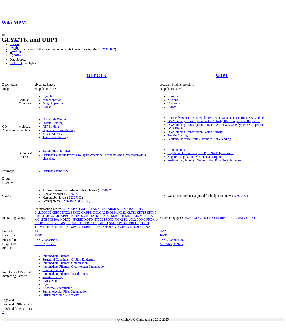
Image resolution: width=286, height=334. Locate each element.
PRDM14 (152, 219)
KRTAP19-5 (63, 216)
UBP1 (222, 75)
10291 (163, 235)
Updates (15, 54)
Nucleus (172, 100)
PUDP (38, 223)
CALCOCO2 (42, 212)
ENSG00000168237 (47, 239)
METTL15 (132, 216)
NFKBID (78, 219)
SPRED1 (133, 223)
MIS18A (53, 219)
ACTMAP (68, 209)
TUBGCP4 (76, 226)
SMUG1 (103, 223)
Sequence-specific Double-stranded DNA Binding (199, 139)
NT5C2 (98, 219)
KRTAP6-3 (93, 216)
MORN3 (65, 219)
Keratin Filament (53, 270)
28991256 (83, 201)
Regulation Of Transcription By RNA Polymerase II (200, 153)
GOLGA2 (99, 212)
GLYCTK (96, 75)
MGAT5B (40, 219)
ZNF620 (133, 226)
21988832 (108, 49)
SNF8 (112, 223)
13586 (38, 235)
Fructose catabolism (55, 171)
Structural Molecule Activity (60, 295)
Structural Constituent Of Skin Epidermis (68, 259)
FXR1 (189, 217)
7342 (163, 231)
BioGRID (16, 63)
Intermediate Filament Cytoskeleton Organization (73, 266)
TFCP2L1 (237, 217)
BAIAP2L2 (136, 209)
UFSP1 (97, 226)
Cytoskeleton (50, 280)
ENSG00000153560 (172, 239)
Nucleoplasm (175, 103)
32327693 (75, 197)
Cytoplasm (49, 96)
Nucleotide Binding (54, 119)
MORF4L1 (223, 217)
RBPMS (59, 223)
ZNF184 (249, 217)
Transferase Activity (55, 137)
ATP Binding (50, 126)
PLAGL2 (130, 219)
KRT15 (141, 212)
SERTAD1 (90, 223)
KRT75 (49, 216)
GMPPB (86, 212)
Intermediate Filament (56, 256)
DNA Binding (176, 128)
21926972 (72, 194)
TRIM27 (40, 226)
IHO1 (109, 212)
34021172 (240, 195)
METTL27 (146, 216)
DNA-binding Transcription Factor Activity (195, 132)
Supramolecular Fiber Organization (64, 291)
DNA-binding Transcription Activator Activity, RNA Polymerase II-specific (215, 124)
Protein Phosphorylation (57, 151)
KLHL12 (120, 212)
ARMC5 (113, 209)
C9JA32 (39, 244)
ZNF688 (145, 226)
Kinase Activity (52, 133)
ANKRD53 (100, 209)
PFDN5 (109, 219)
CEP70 (56, 212)
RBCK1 (48, 223)
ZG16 (115, 226)
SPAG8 (121, 223)
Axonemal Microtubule (57, 288)
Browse (14, 44)
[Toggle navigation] (3, 35)
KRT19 (151, 212)
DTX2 (66, 212)
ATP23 (123, 209)
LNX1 (211, 217)
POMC (141, 219)
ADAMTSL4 (83, 209)
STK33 (144, 223)
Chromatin (174, 96)
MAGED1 (117, 216)
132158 (39, 231)
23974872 (69, 201)
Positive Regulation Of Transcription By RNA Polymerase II (205, 160)
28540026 (106, 190)
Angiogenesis (176, 149)
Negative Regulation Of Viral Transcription (194, 156)
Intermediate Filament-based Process (65, 273)
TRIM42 (51, 226)
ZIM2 (123, 226)
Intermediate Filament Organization (65, 263)
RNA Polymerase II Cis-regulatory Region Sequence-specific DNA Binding (215, 117)
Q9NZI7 (178, 244)
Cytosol (47, 107)
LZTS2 (105, 216)
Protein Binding (52, 123)
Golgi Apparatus (52, 103)
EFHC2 (75, 212)
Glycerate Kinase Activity (58, 130)
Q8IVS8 (51, 244)
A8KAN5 (166, 244)
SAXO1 (77, 223)
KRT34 (39, 216)
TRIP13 (63, 226)
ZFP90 (106, 226)
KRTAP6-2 (78, 216)
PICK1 (118, 219)
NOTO (88, 219)
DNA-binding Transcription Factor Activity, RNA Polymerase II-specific (213, 121)
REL (69, 223)
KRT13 (131, 212)
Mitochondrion (51, 100)
